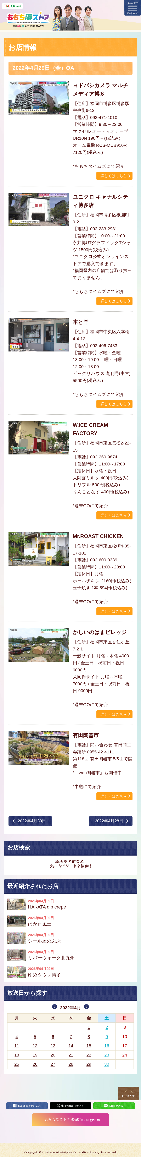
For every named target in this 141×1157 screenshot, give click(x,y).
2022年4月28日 (109, 821)
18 (16, 1055)
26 (35, 1064)
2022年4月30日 (32, 821)
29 (88, 1064)
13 (53, 1045)
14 (70, 1045)
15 (88, 1045)
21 (70, 1055)
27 (53, 1064)
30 (106, 1064)
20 (53, 1055)
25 (16, 1064)
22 (88, 1055)
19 (35, 1055)
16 (106, 1045)
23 (106, 1055)
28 (70, 1064)
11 (16, 1045)
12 (35, 1045)
